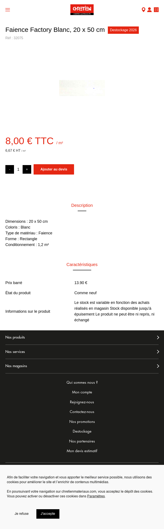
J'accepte (48, 514)
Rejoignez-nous (82, 402)
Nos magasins (16, 366)
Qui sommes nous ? (82, 382)
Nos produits (15, 337)
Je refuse (22, 514)
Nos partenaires (82, 441)
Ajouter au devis (53, 169)
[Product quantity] (18, 169)
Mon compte (149, 10)
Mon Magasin (143, 10)
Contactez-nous (82, 412)
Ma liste (156, 10)
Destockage (82, 431)
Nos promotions (82, 422)
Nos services (15, 352)
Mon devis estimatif (82, 451)
